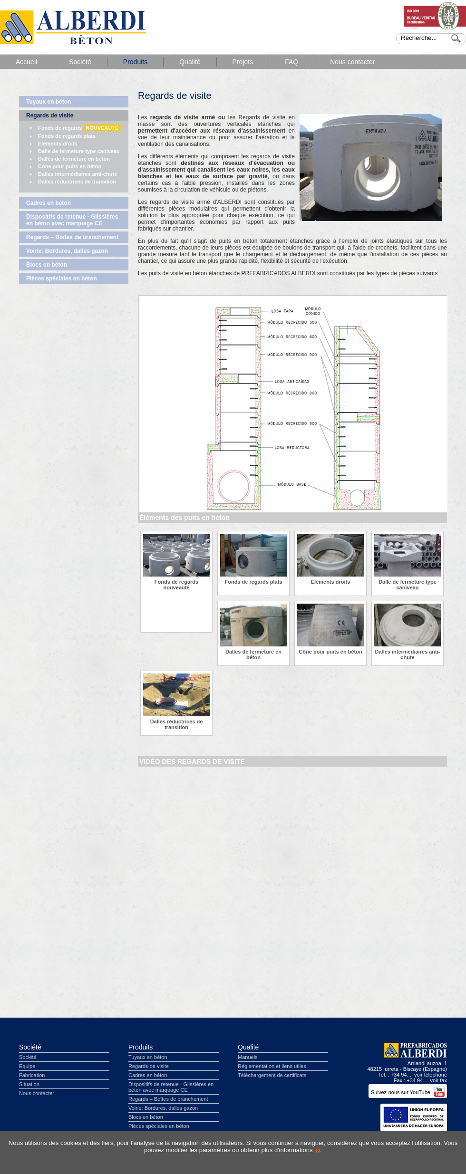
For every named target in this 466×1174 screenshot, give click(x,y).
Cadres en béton (48, 203)
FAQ (291, 62)
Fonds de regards (79, 128)
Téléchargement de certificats (272, 1075)
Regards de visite (49, 115)
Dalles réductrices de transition (77, 181)
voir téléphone (430, 1075)
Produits (135, 62)
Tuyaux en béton (48, 101)
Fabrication (32, 1075)
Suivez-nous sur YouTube (408, 1092)
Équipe (27, 1066)
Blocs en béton (46, 264)
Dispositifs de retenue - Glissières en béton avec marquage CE (72, 220)
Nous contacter (352, 62)
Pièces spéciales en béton (61, 278)
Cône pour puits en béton (69, 166)
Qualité (189, 62)
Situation (29, 1084)
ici (317, 1150)
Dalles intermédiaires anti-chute (77, 174)
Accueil (26, 62)
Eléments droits (58, 143)
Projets (243, 62)
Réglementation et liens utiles (272, 1066)
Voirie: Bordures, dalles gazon (67, 251)
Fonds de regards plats (67, 136)
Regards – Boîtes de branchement (72, 237)
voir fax (438, 1080)
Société (80, 62)
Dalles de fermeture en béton (74, 159)
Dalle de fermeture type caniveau (79, 151)
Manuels (248, 1057)
